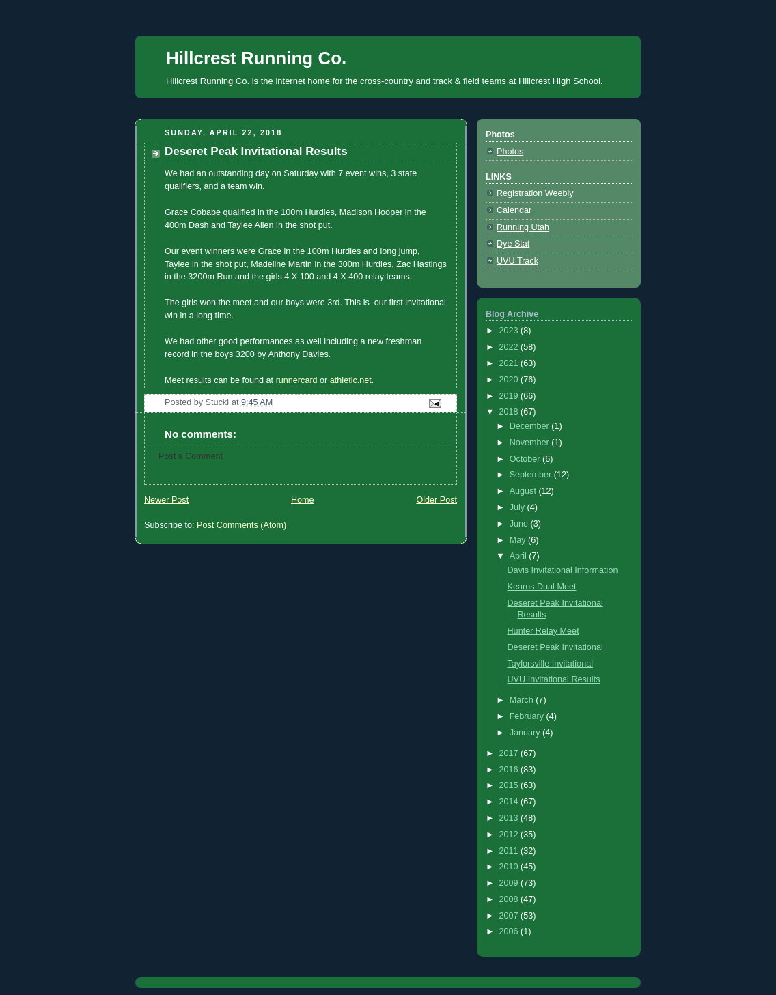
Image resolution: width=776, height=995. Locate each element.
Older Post (436, 500)
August (524, 491)
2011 (510, 851)
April (519, 556)
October (526, 459)
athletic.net (351, 380)
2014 (510, 802)
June (520, 524)
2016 (510, 769)
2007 (510, 916)
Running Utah (523, 227)
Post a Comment (190, 456)
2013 (510, 818)
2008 (510, 899)
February (528, 716)
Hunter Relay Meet (543, 631)
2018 (510, 412)
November (531, 442)
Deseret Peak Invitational (555, 647)
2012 (510, 834)
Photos (510, 151)
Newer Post (166, 500)
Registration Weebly (535, 193)
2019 (510, 396)
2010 (510, 866)
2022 (510, 347)
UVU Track (517, 261)
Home (302, 500)
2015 (510, 785)
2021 (510, 363)
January (526, 733)
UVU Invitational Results (554, 679)
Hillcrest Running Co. (256, 58)
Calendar (514, 210)
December (531, 426)
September (532, 474)
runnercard (298, 380)
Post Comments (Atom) (241, 525)
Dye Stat (513, 244)
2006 (510, 931)
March (523, 700)
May (519, 540)
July (518, 507)
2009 (510, 883)
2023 (510, 330)
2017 (510, 753)
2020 (510, 379)
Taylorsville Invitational (550, 664)
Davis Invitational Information (563, 570)
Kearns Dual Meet (542, 586)
